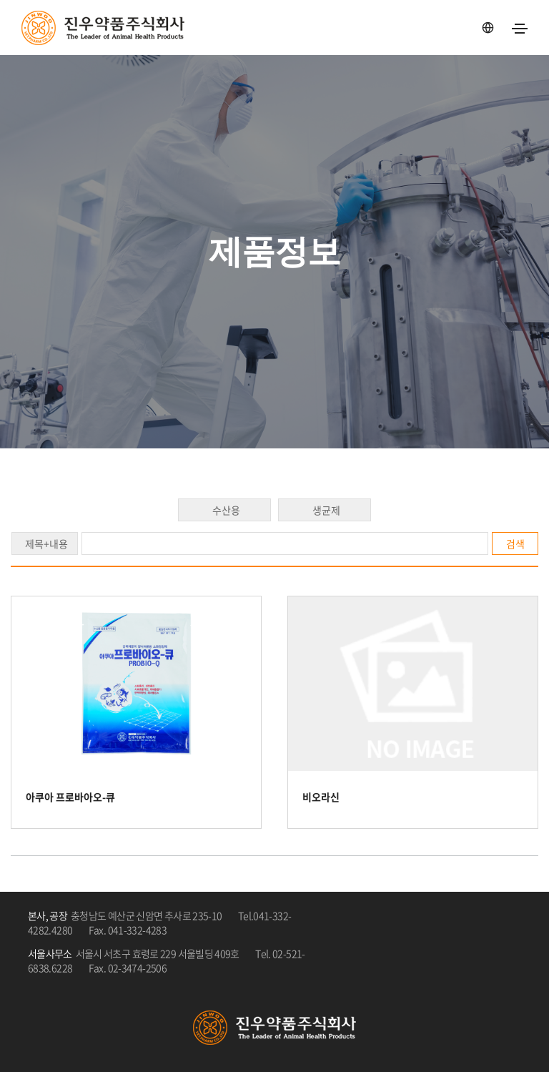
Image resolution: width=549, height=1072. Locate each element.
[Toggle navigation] (520, 29)
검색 (515, 543)
